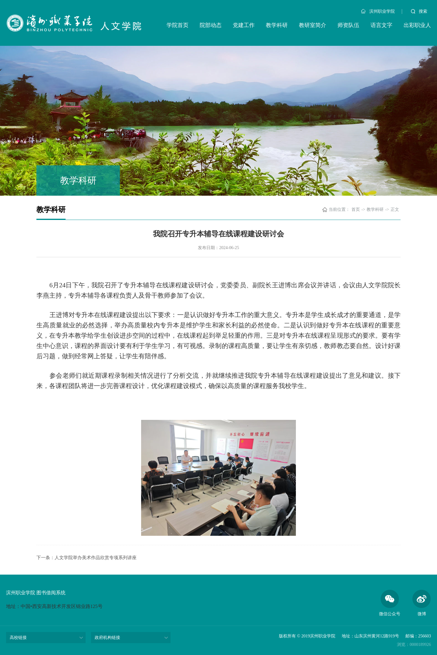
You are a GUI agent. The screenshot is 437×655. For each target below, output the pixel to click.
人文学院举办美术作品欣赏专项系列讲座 (96, 557)
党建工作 (244, 25)
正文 (395, 209)
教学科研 (277, 25)
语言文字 (381, 25)
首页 (355, 209)
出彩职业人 (417, 25)
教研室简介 (312, 25)
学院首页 (177, 25)
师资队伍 (348, 25)
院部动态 (211, 25)
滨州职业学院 (378, 11)
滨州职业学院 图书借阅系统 (36, 592)
